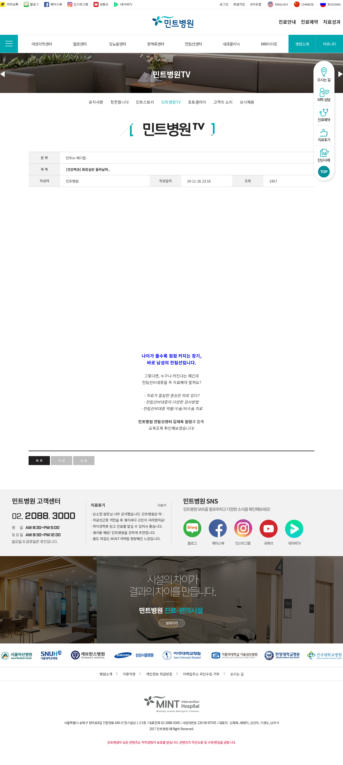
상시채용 (247, 102)
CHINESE (308, 4)
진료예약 (309, 21)
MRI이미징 (269, 44)
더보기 (162, 505)
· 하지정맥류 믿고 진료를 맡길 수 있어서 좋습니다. (127, 526)
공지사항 (96, 102)
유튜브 (104, 4)
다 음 (83, 460)
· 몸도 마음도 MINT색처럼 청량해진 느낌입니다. (126, 538)
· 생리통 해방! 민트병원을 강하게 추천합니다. (123, 532)
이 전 (61, 460)
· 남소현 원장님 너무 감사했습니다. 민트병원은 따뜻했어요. (128, 513)
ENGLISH (281, 4)
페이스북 (56, 4)
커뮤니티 (329, 44)
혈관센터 (79, 44)
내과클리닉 (231, 44)
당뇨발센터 (117, 44)
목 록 (39, 460)
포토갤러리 (197, 102)
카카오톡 (12, 4)
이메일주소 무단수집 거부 (203, 673)
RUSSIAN (334, 4)
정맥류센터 (155, 44)
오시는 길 (237, 673)
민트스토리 (145, 102)
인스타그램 (81, 4)
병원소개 (302, 44)
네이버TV (126, 4)
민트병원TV (171, 102)
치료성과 (332, 21)
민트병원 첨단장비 (171, 623)
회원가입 (239, 4)
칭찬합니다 (119, 102)
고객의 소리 (223, 102)
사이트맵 (255, 4)
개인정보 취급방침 (161, 673)
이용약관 (131, 673)
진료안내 (287, 21)
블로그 (34, 4)
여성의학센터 (41, 44)
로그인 (224, 4)
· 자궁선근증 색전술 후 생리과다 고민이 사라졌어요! (128, 519)
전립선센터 (193, 44)
